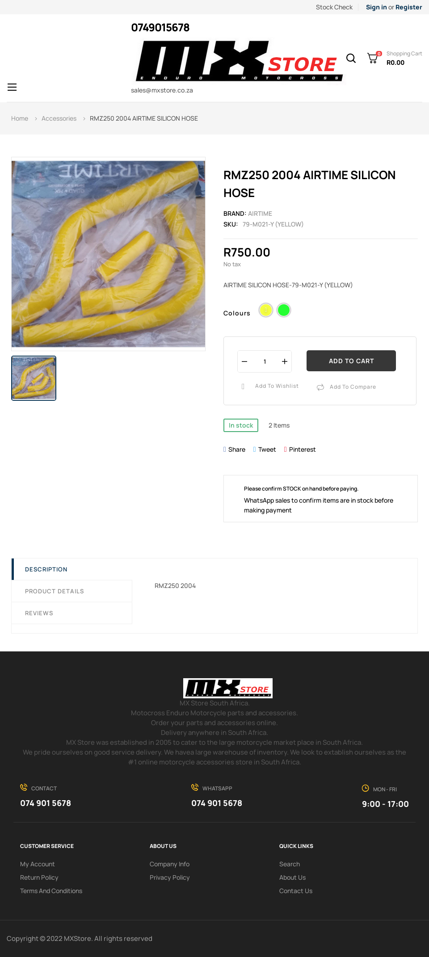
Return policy (39, 877)
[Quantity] (264, 361)
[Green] (283, 311)
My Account (37, 864)
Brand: (235, 213)
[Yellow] (266, 311)
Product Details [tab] (54, 591)
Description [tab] (46, 569)
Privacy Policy (170, 877)
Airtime (260, 213)
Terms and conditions (51, 890)
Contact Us (295, 890)
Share (236, 449)
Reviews (39, 613)
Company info (169, 864)
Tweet (267, 449)
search (289, 864)
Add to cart (351, 361)
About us (292, 877)
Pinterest (302, 449)
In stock (241, 425)
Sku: (230, 224)
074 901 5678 (45, 803)
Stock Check (334, 7)
